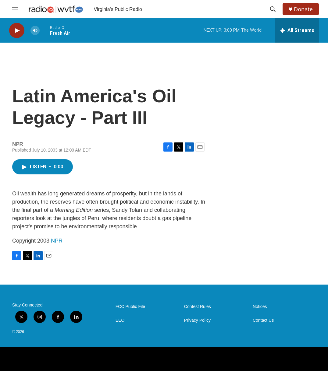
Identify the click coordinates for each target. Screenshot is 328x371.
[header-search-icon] (273, 9)
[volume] (35, 30)
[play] (17, 30)
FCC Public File (130, 306)
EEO (120, 320)
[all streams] (297, 30)
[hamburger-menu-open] (15, 9)
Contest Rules (197, 306)
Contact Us (263, 320)
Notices (260, 306)
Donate (303, 9)
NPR (56, 241)
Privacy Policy (197, 320)
